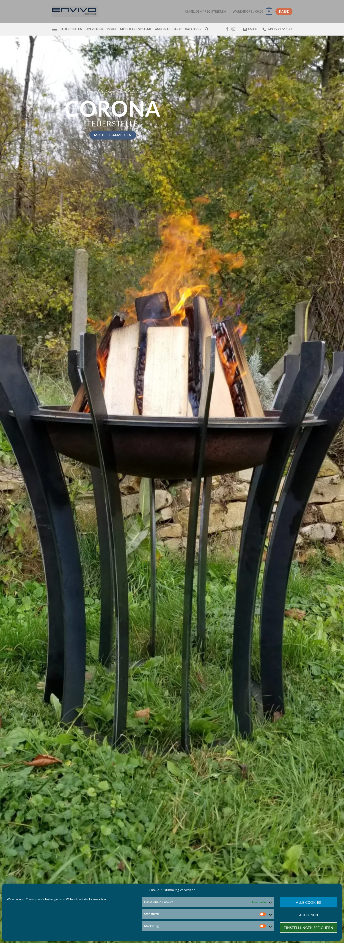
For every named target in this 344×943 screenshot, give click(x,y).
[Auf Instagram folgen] (233, 29)
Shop (177, 29)
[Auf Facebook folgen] (227, 29)
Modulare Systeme (135, 29)
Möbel (112, 29)
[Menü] (54, 29)
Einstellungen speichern (308, 928)
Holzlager (94, 29)
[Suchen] (206, 29)
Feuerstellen (71, 29)
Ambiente (162, 29)
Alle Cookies (308, 902)
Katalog (193, 29)
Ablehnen (308, 915)
